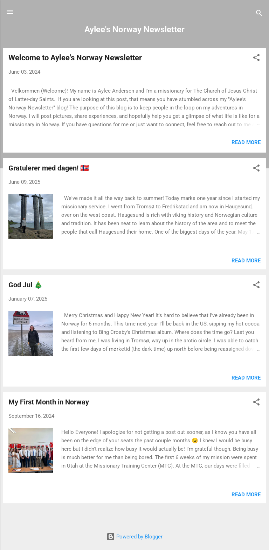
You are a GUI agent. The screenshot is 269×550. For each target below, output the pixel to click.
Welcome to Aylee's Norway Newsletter (75, 57)
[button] (256, 58)
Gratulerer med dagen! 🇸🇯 (48, 168)
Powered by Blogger (134, 537)
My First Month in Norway (48, 402)
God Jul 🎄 (25, 285)
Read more (246, 142)
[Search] (259, 14)
